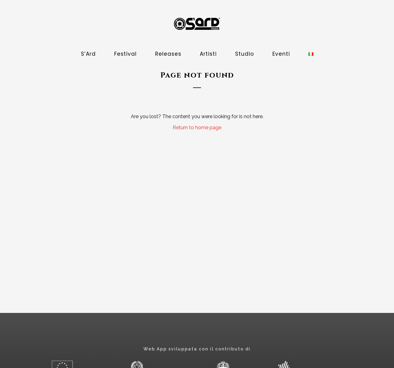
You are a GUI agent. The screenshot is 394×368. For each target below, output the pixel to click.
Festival (125, 54)
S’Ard (88, 54)
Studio (244, 54)
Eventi (281, 54)
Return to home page (197, 127)
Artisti (208, 54)
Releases (168, 54)
